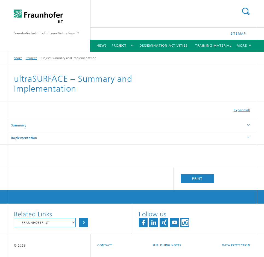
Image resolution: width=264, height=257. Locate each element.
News (101, 45)
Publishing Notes (166, 245)
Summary (18, 125)
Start (18, 58)
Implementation (24, 138)
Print (197, 178)
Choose (83, 222)
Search (245, 11)
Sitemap (238, 33)
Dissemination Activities (163, 45)
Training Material (213, 45)
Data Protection (236, 245)
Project (119, 45)
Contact (104, 245)
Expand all (242, 110)
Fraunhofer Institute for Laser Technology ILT (46, 33)
